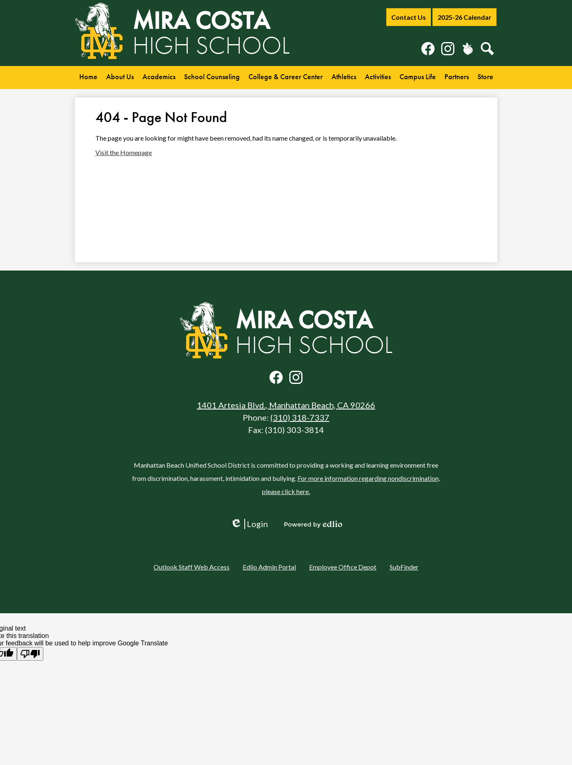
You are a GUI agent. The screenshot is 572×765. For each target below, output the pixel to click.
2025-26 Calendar (464, 17)
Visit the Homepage (123, 152)
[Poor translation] (30, 654)
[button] (120, 77)
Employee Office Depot (342, 567)
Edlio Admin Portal (269, 567)
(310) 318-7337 (299, 417)
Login (249, 524)
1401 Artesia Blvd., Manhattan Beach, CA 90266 (286, 405)
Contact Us (408, 17)
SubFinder (404, 567)
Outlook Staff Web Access (191, 567)
